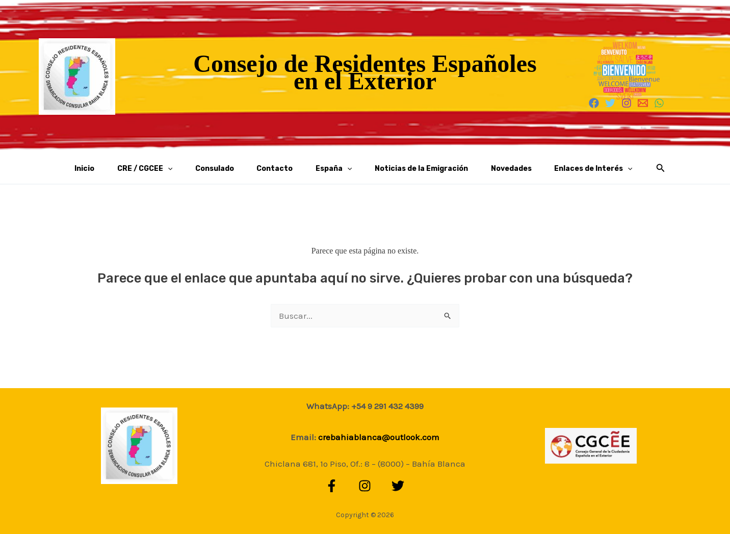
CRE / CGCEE (177, 169)
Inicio (130, 168)
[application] (200, 169)
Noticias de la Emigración (402, 168)
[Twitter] (610, 103)
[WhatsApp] (659, 103)
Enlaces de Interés (548, 169)
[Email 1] (643, 103)
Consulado (234, 168)
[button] (608, 168)
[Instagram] (626, 103)
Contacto (281, 168)
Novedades (478, 168)
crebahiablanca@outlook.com (378, 437)
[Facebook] (594, 103)
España (327, 169)
